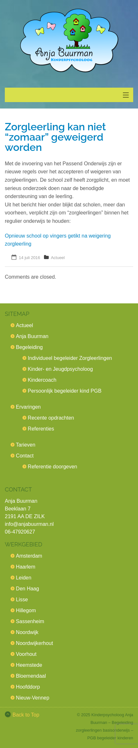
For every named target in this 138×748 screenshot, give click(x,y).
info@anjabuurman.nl (29, 524)
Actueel (58, 257)
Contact (25, 455)
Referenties (41, 428)
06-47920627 (20, 532)
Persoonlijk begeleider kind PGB (64, 391)
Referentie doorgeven (52, 466)
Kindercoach (42, 380)
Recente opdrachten (51, 418)
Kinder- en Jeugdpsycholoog (60, 369)
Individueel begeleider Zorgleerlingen (70, 358)
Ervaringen (28, 407)
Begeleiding (29, 347)
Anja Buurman (32, 336)
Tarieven (25, 445)
